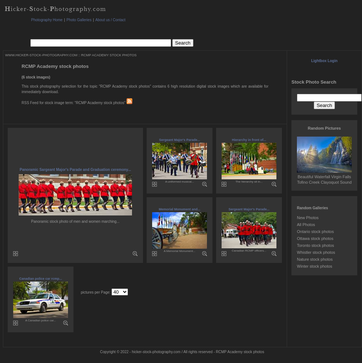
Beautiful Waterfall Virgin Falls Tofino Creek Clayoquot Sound (324, 176)
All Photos (306, 224)
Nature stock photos (315, 259)
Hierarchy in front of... (249, 140)
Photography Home (47, 20)
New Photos (307, 217)
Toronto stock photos (315, 245)
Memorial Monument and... (179, 209)
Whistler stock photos (316, 252)
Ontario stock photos (315, 231)
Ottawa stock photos (315, 238)
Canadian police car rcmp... (40, 278)
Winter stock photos (314, 266)
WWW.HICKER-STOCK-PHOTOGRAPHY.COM (41, 55)
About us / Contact (110, 20)
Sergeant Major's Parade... (179, 140)
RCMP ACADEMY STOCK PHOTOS (109, 55)
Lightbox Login (324, 61)
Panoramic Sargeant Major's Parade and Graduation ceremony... (75, 170)
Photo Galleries (79, 20)
